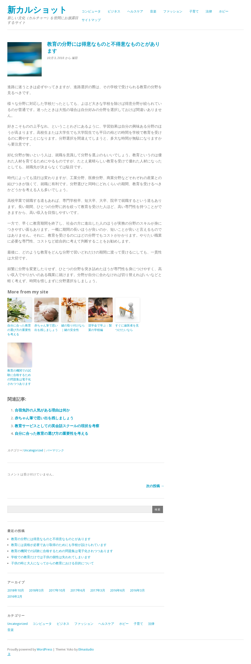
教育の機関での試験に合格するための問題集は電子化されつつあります (19, 377)
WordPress (44, 649)
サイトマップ (91, 20)
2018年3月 (36, 590)
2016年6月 (117, 590)
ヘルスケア (135, 11)
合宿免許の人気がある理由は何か (42, 410)
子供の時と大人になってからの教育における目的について (52, 563)
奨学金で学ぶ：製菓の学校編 (100, 328)
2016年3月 (137, 590)
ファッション (172, 11)
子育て (194, 11)
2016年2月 (14, 596)
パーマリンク (55, 450)
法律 (209, 11)
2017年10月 (57, 590)
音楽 (153, 11)
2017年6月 (77, 590)
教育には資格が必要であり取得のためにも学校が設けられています (59, 545)
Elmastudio (86, 649)
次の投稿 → (155, 486)
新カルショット (37, 10)
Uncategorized (33, 450)
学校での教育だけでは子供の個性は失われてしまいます (51, 557)
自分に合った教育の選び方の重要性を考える (19, 330)
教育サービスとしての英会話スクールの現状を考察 (57, 426)
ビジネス (114, 11)
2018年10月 (15, 590)
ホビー (223, 11)
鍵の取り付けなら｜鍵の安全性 (73, 328)
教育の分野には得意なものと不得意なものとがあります (51, 539)
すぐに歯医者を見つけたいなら (127, 328)
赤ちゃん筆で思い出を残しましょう (46, 328)
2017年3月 (97, 590)
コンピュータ (91, 11)
